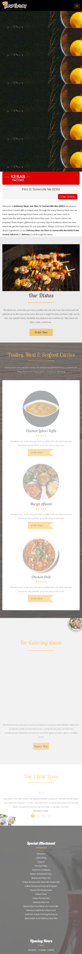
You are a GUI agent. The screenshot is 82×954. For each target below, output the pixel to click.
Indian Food (41, 894)
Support (41, 861)
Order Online (67, 196)
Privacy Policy (41, 865)
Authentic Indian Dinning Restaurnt (41, 914)
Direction (41, 853)
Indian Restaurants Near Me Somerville (41, 882)
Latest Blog (41, 857)
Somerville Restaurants (41, 890)
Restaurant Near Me (41, 877)
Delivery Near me (41, 902)
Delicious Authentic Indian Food (41, 910)
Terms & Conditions (41, 869)
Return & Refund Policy (41, 873)
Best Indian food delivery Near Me (41, 918)
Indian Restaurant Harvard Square (41, 886)
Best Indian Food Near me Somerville (41, 906)
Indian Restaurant (41, 898)
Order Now (41, 334)
